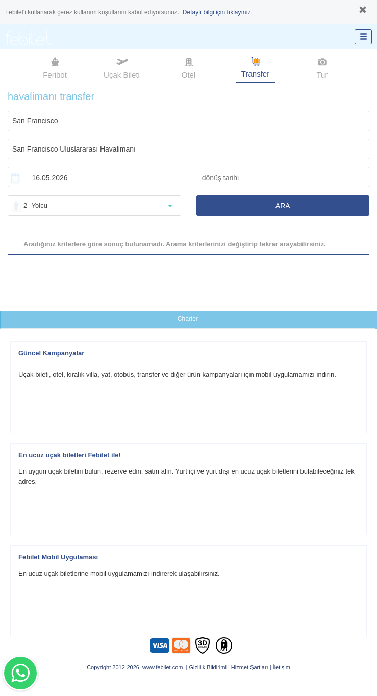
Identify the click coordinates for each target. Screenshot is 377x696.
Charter (188, 318)
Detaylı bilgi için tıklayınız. (218, 12)
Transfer (255, 66)
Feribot (55, 67)
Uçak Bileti (122, 67)
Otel (188, 67)
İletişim (281, 667)
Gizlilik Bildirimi (208, 667)
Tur (322, 67)
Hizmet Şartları (249, 667)
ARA (282, 206)
